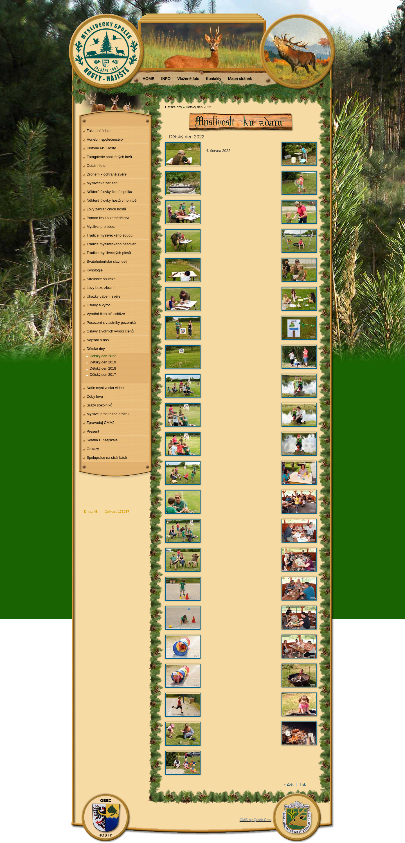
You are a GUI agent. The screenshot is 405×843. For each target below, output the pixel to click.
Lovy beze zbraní (100, 288)
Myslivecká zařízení (102, 183)
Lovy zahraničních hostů (106, 209)
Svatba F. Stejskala (102, 440)
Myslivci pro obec (101, 226)
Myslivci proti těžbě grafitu (108, 414)
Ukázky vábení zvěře (104, 296)
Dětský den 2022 (103, 356)
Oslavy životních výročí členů (110, 331)
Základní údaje (99, 131)
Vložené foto (188, 78)
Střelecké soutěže (101, 279)
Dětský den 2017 (103, 375)
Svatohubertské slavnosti (107, 261)
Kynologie (95, 270)
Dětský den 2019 (103, 362)
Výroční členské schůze (106, 314)
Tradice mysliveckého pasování (112, 244)
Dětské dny (96, 349)
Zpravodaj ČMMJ (100, 423)
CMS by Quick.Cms (255, 819)
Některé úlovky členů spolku (109, 192)
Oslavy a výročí (99, 305)
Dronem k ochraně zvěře (107, 174)
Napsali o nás (98, 340)
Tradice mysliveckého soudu (109, 235)
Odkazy (93, 449)
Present (93, 431)
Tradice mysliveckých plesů (109, 253)
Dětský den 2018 (103, 368)
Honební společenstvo (105, 139)
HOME (148, 78)
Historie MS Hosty (101, 148)
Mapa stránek (240, 78)
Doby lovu (95, 396)
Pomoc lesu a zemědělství (108, 218)
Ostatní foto (96, 165)
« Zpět (288, 784)
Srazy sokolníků (99, 405)
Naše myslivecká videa (105, 388)
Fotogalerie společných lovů (109, 157)
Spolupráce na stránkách (107, 457)
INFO (165, 78)
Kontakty (213, 78)
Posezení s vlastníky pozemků (111, 322)
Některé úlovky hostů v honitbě (112, 200)
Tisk (303, 784)
